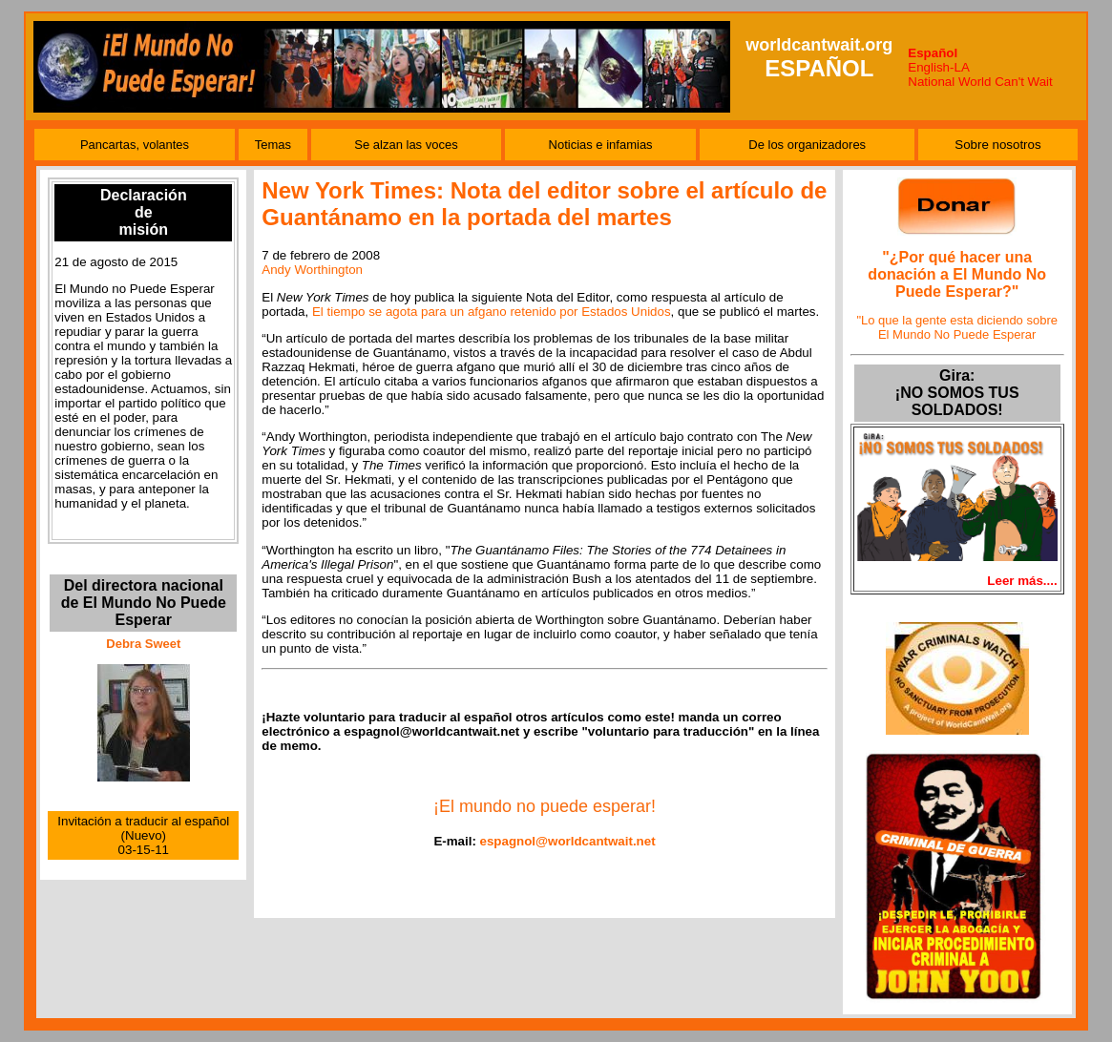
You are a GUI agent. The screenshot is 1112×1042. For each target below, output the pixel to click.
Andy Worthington (312, 269)
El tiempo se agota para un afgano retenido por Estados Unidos (491, 311)
